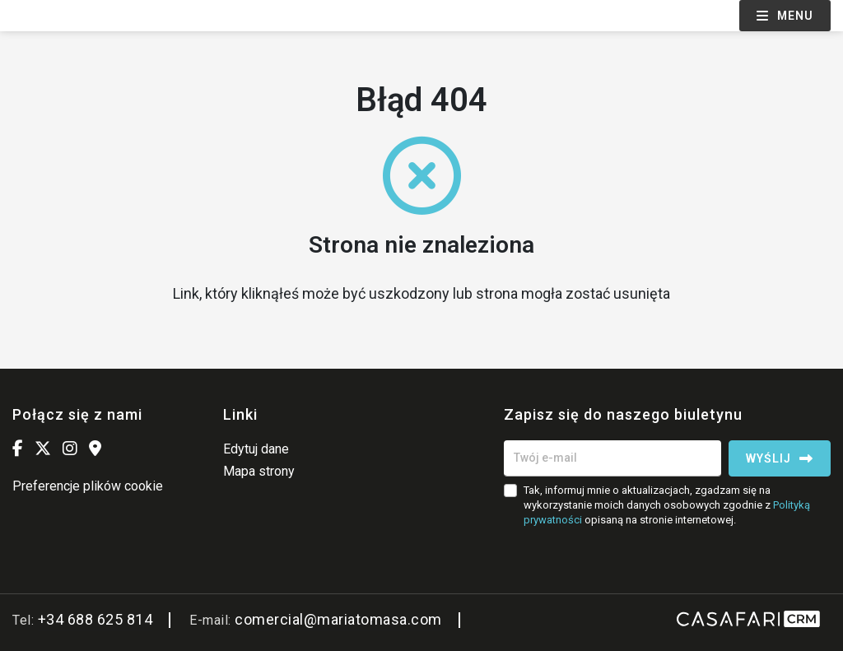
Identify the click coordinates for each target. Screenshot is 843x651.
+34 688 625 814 (95, 619)
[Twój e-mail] (612, 458)
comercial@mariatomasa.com (338, 619)
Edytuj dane (256, 449)
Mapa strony (259, 471)
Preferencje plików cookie (87, 486)
